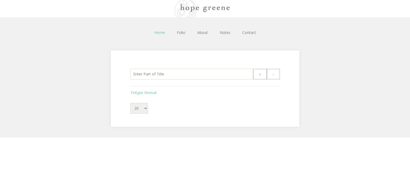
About (202, 32)
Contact (249, 32)
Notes (225, 32)
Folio (181, 32)
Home (159, 32)
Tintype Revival (143, 92)
